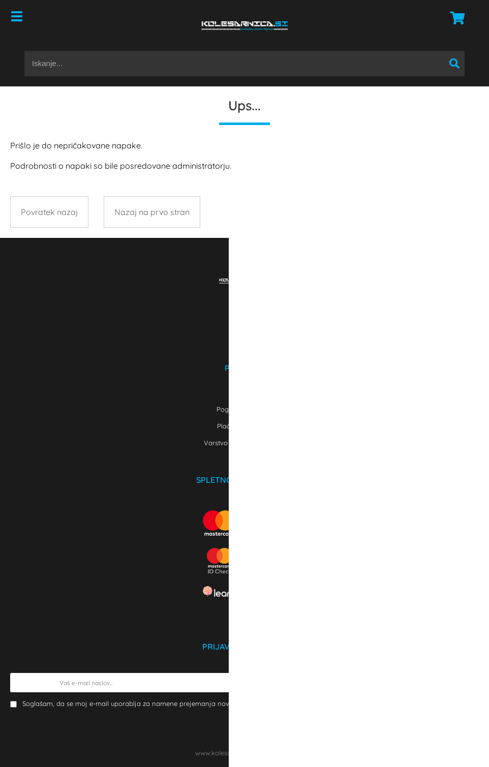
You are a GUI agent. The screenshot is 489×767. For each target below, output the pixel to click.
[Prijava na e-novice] (469, 682)
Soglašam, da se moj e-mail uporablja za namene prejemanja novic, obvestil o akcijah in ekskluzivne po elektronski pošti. (249, 703)
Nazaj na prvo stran (152, 212)
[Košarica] (454, 18)
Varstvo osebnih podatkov (244, 443)
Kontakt (244, 392)
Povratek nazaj (49, 212)
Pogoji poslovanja (245, 409)
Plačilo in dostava (244, 426)
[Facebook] (244, 310)
